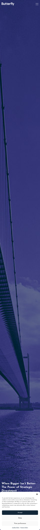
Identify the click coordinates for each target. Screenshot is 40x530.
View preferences (20, 523)
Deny (20, 518)
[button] (37, 494)
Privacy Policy (24, 527)
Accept (20, 512)
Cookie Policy (15, 527)
